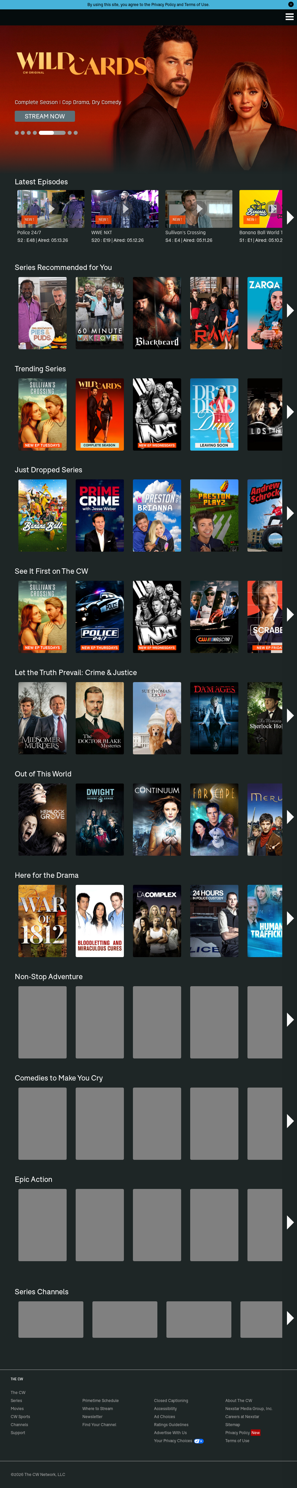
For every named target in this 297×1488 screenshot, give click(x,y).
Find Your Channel (99, 1424)
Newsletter (92, 1416)
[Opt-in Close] (291, 4)
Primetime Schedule (100, 1400)
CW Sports (20, 1416)
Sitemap (232, 1424)
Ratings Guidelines (171, 1424)
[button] (291, 217)
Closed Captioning (171, 1400)
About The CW (238, 1400)
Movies (17, 1408)
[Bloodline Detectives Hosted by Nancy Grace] (198, 1319)
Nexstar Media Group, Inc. (249, 1408)
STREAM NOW (45, 116)
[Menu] (290, 17)
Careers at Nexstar (242, 1416)
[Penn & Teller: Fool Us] (124, 1319)
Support (18, 1432)
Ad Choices (164, 1416)
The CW (11, 16)
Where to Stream (97, 1408)
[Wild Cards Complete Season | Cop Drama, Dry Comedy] (148, 99)
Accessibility (165, 1408)
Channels (19, 1424)
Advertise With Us (170, 1432)
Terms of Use (196, 4)
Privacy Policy (163, 4)
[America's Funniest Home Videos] (50, 1319)
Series (16, 1400)
